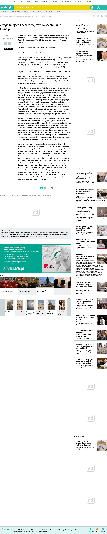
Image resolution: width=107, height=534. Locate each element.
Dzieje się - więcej (79, 168)
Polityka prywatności (71, 530)
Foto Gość (40, 530)
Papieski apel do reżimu (31, 233)
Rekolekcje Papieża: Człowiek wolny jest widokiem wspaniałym (84, 285)
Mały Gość (78, 2)
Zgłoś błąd (103, 528)
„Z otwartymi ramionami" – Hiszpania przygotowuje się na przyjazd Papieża (85, 333)
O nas (14, 530)
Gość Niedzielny (66, 2)
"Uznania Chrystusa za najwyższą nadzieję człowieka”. (85, 32)
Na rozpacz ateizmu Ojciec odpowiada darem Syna (85, 241)
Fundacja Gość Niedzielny (57, 530)
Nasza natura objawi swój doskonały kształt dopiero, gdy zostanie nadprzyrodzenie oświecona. (84, 291)
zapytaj (36, 2)
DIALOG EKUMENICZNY (13, 196)
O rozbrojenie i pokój (84, 208)
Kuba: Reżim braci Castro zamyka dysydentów (51, 233)
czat (28, 2)
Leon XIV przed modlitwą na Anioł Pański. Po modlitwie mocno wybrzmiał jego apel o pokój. (85, 247)
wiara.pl (7, 7)
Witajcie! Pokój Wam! (60, 234)
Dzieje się (77, 20)
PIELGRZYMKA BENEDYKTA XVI (43, 196)
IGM (19, 530)
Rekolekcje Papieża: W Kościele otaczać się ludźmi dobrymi (84, 301)
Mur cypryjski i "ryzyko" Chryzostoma (27, 234)
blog (22, 2)
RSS (97, 528)
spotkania (45, 2)
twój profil (98, 7)
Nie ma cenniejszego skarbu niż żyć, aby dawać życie (84, 228)
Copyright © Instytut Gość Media (22, 532)
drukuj (9, 43)
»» (52, 188)
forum (15, 2)
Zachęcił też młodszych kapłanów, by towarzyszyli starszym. (85, 366)
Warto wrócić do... (5, 298)
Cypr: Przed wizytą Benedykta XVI (38, 236)
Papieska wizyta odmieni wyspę (10, 236)
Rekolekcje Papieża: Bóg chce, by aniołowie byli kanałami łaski (85, 346)
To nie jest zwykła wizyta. (83, 338)
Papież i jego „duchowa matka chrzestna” (12, 233)
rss (98, 16)
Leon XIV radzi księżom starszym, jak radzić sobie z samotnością (84, 361)
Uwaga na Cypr (24, 236)
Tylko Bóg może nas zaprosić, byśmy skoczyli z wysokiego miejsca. (84, 352)
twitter (106, 16)
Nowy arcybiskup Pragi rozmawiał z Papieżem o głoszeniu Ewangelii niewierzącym (84, 176)
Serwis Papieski (29, 7)
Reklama (46, 530)
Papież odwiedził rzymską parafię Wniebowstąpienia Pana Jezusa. (85, 233)
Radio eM (55, 2)
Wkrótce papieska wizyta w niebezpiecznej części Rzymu (85, 317)
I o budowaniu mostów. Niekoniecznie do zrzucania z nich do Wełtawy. (85, 182)
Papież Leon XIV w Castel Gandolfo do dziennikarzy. (85, 60)
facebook (102, 16)
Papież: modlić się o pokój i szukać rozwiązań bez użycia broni (84, 55)
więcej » (15, 292)
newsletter (91, 528)
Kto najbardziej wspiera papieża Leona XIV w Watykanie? (85, 192)
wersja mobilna (89, 2)
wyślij (5, 43)
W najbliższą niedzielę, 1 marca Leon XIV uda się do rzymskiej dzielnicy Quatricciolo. (84, 323)
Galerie (2, 275)
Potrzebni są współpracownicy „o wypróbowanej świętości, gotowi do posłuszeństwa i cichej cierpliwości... (85, 308)
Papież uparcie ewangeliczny (46, 234)
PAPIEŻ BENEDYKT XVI (27, 196)
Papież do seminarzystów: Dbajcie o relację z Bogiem (85, 256)
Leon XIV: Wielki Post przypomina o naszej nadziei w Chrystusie (84, 27)
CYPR (4, 196)
